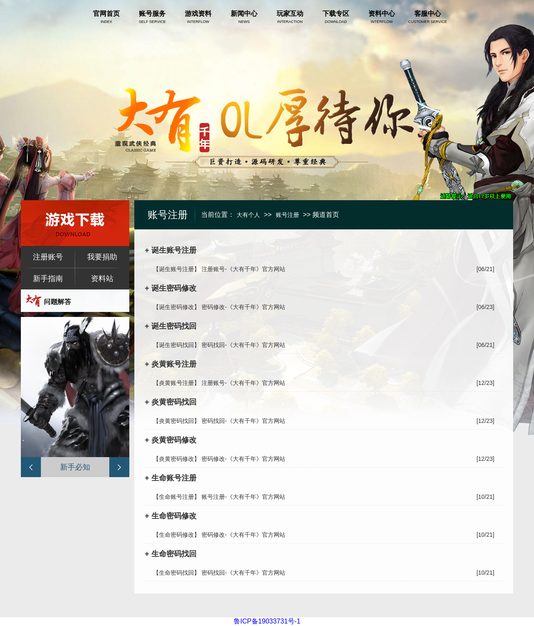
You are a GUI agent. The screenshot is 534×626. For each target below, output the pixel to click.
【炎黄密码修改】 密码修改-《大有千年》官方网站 (219, 458)
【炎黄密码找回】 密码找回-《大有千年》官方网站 (219, 420)
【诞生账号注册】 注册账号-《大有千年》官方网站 (219, 269)
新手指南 (48, 278)
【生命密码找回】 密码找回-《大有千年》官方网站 (219, 572)
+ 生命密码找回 (170, 554)
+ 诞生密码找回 (170, 326)
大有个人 (248, 214)
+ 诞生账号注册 (170, 250)
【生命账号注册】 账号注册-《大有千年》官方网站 (219, 496)
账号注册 (287, 214)
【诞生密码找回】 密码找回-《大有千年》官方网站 (219, 345)
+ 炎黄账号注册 (170, 364)
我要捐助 (102, 257)
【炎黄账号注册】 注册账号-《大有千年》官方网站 (219, 383)
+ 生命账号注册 (170, 478)
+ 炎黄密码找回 (170, 402)
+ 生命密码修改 (170, 516)
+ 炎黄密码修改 (170, 440)
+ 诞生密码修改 (170, 288)
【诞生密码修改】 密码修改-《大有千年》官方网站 (219, 307)
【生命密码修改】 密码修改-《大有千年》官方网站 (219, 534)
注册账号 (48, 257)
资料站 (102, 278)
